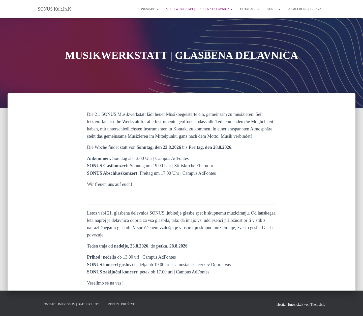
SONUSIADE (148, 9)
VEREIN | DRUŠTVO (121, 304)
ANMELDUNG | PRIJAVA (304, 9)
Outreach (250, 9)
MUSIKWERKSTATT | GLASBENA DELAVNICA (199, 9)
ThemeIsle (317, 304)
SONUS (274, 9)
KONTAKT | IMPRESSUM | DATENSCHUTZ (70, 304)
